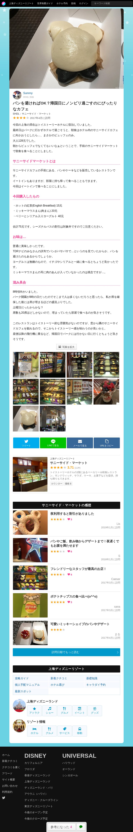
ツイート (26, 443)
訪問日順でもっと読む (65, 652)
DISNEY (35, 755)
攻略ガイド (22, 678)
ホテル (34, 730)
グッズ (95, 710)
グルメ (65, 710)
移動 (79, 730)
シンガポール (70, 775)
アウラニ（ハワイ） (36, 793)
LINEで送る (53, 443)
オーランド (68, 769)
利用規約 (7, 791)
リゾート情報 (36, 722)
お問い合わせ (10, 785)
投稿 (73, 3)
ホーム (6, 754)
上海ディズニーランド (42, 701)
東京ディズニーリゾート (38, 806)
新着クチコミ (59, 678)
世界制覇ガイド (45, 3)
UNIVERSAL (79, 755)
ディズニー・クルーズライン (41, 800)
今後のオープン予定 (36, 812)
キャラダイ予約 (96, 684)
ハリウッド (68, 762)
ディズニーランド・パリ (38, 787)
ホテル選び (57, 684)
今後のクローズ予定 (36, 818)
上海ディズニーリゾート (21, 3)
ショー (50, 710)
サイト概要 (8, 779)
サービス (64, 730)
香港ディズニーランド (37, 775)
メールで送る (80, 443)
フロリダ (29, 769)
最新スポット (23, 691)
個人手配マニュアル (27, 684)
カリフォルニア (33, 762)
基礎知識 (91, 678)
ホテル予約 (62, 3)
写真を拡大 (67, 347)
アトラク (34, 710)
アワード (7, 773)
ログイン (83, 3)
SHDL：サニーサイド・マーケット (32, 113)
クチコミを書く (11, 767)
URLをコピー (107, 443)
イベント (79, 710)
